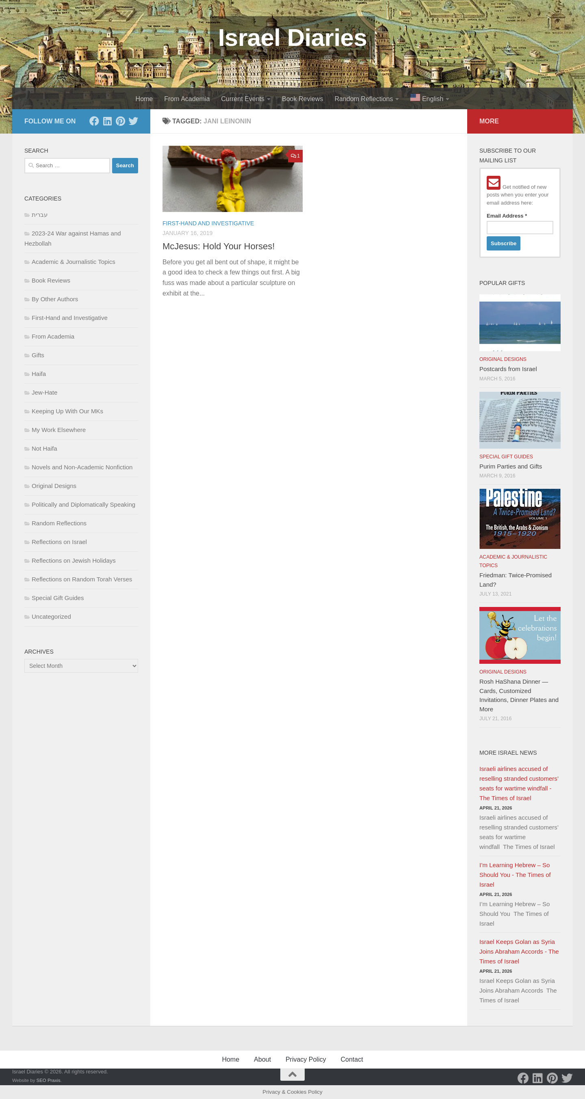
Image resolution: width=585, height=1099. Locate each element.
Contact (351, 1059)
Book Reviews (302, 98)
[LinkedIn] (107, 121)
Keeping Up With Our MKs (67, 411)
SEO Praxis (49, 1080)
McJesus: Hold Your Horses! (218, 246)
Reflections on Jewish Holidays (74, 560)
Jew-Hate (44, 392)
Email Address (507, 216)
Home (144, 98)
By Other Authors (55, 299)
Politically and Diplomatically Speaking (83, 504)
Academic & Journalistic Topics (73, 261)
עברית (40, 214)
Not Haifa (44, 448)
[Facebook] (94, 121)
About (262, 1059)
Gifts (38, 355)
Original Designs (54, 485)
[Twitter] (133, 121)
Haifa (39, 373)
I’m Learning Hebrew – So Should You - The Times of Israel (515, 874)
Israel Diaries (292, 37)
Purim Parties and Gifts (510, 466)
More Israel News (508, 752)
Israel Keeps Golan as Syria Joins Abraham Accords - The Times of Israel (519, 951)
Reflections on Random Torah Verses (82, 579)
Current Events (242, 98)
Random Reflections (363, 98)
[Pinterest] (120, 121)
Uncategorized (51, 616)
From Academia (187, 98)
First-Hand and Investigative (208, 223)
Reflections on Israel (59, 541)
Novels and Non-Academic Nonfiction (82, 467)
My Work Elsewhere (59, 429)
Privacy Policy (306, 1059)
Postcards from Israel (508, 368)
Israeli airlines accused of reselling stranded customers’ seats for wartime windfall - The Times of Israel (519, 783)
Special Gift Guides (58, 597)
